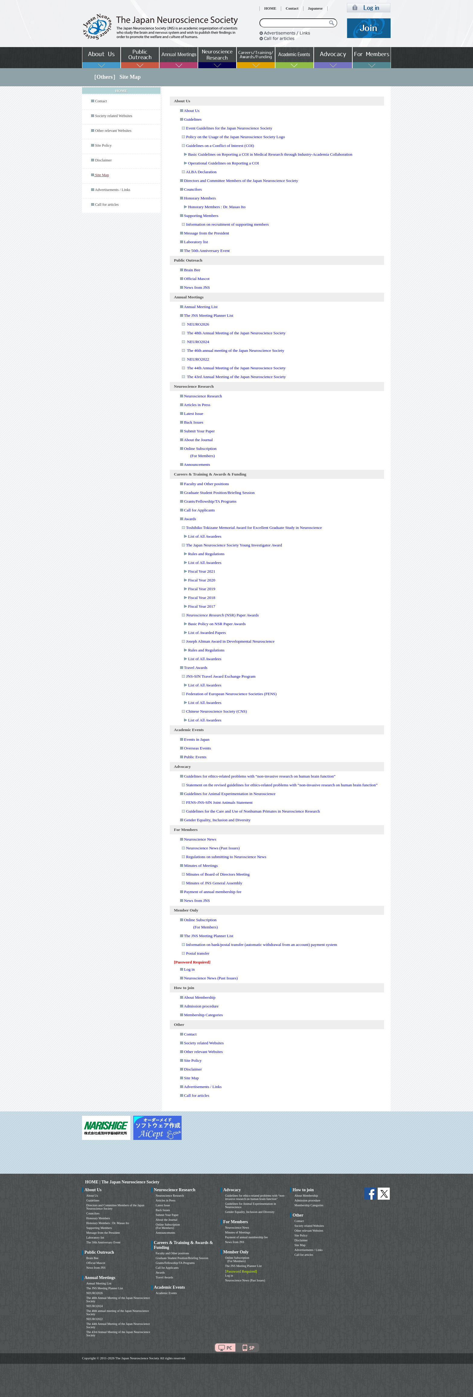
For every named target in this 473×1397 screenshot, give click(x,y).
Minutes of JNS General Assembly (214, 883)
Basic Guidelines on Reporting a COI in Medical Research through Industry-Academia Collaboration (270, 154)
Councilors (193, 189)
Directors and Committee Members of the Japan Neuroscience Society (241, 180)
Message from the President (206, 233)
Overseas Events (197, 748)
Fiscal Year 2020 (201, 580)
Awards (190, 519)
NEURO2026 (198, 324)
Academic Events (166, 1293)
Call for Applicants (199, 510)
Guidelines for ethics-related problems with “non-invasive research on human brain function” (259, 776)
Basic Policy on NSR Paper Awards (217, 624)
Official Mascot (196, 278)
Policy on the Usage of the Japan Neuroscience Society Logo (235, 137)
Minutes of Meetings (201, 865)
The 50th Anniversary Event (207, 250)
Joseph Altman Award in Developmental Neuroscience (230, 641)
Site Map (191, 1078)
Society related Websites (113, 116)
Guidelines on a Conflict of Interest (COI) (220, 145)
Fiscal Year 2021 (201, 571)
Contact (292, 8)
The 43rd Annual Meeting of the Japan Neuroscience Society (236, 376)
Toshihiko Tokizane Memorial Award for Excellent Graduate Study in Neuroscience (254, 527)
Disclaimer (103, 160)
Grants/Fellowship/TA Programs (210, 501)
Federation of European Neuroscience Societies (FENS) (231, 694)
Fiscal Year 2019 (201, 589)
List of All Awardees (204, 536)
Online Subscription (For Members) (168, 1226)
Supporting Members (201, 215)
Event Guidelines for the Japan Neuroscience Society (229, 128)
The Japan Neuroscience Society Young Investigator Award (234, 545)
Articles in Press (197, 405)
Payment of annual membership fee (212, 891)
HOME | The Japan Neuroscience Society (122, 1182)
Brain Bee (192, 270)
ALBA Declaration (201, 172)
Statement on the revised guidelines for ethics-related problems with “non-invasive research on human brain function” (282, 785)
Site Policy (103, 145)
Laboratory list (196, 242)
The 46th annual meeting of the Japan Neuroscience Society (235, 350)
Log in (189, 969)
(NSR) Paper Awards (222, 615)
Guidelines (193, 119)
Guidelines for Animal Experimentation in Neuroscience (229, 793)
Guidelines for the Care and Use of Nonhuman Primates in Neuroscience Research (253, 811)
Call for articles (107, 204)
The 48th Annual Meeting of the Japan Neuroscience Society (236, 333)
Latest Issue (193, 413)
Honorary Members (200, 198)
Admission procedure (201, 1006)
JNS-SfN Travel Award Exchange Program (221, 676)
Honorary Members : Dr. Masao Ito (216, 207)
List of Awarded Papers (207, 632)
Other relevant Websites (113, 131)
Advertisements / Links (112, 190)
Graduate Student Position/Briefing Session (219, 492)
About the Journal (198, 440)
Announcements (197, 464)
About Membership (199, 997)
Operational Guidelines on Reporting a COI (223, 163)
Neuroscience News (200, 839)
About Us (191, 110)
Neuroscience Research (203, 396)
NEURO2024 (198, 341)
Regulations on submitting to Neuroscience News (226, 856)
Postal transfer (197, 953)
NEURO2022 (198, 359)
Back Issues (193, 422)
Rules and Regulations (206, 554)
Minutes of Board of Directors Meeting (218, 874)
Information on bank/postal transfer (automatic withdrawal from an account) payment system (261, 944)
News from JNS (197, 287)
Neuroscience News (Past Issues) (213, 848)
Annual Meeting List (200, 306)
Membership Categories (203, 1015)
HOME (270, 8)
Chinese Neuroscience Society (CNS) (216, 711)
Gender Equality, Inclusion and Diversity (217, 820)
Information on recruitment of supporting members (227, 224)
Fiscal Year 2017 (201, 606)
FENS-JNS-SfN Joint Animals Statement (219, 802)
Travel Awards (196, 667)
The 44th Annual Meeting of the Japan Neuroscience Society (236, 368)
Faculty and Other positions (206, 484)
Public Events (195, 757)
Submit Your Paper (199, 431)
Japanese (315, 8)
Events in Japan (196, 739)
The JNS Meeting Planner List (208, 315)
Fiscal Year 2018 (201, 597)
